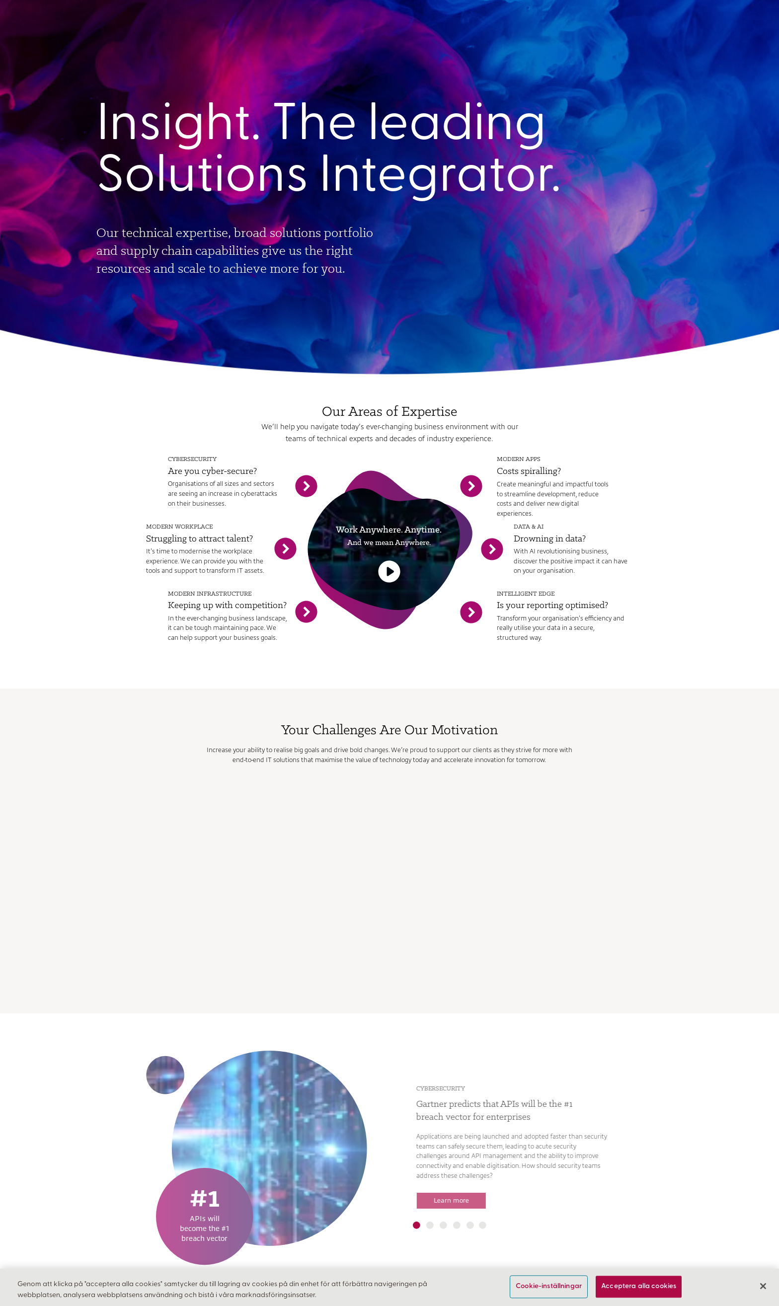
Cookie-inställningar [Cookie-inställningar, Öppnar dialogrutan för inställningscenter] (549, 1287)
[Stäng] (763, 1286)
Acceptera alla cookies (638, 1287)
